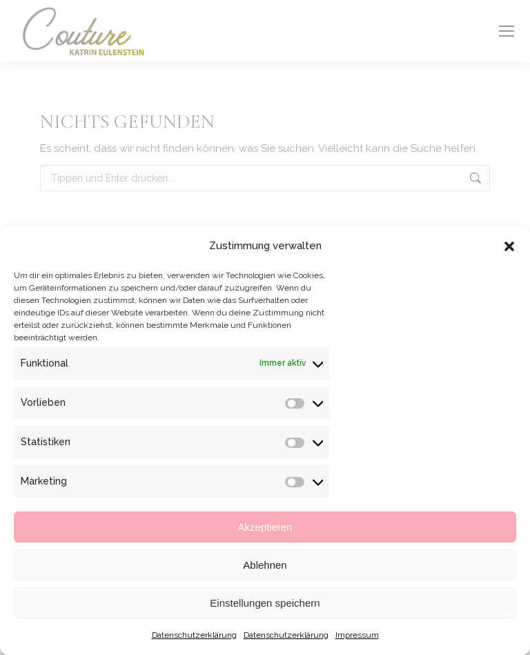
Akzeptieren (264, 527)
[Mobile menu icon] (506, 31)
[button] (509, 246)
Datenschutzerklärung (194, 635)
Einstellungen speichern (265, 603)
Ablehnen (264, 565)
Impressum (357, 635)
